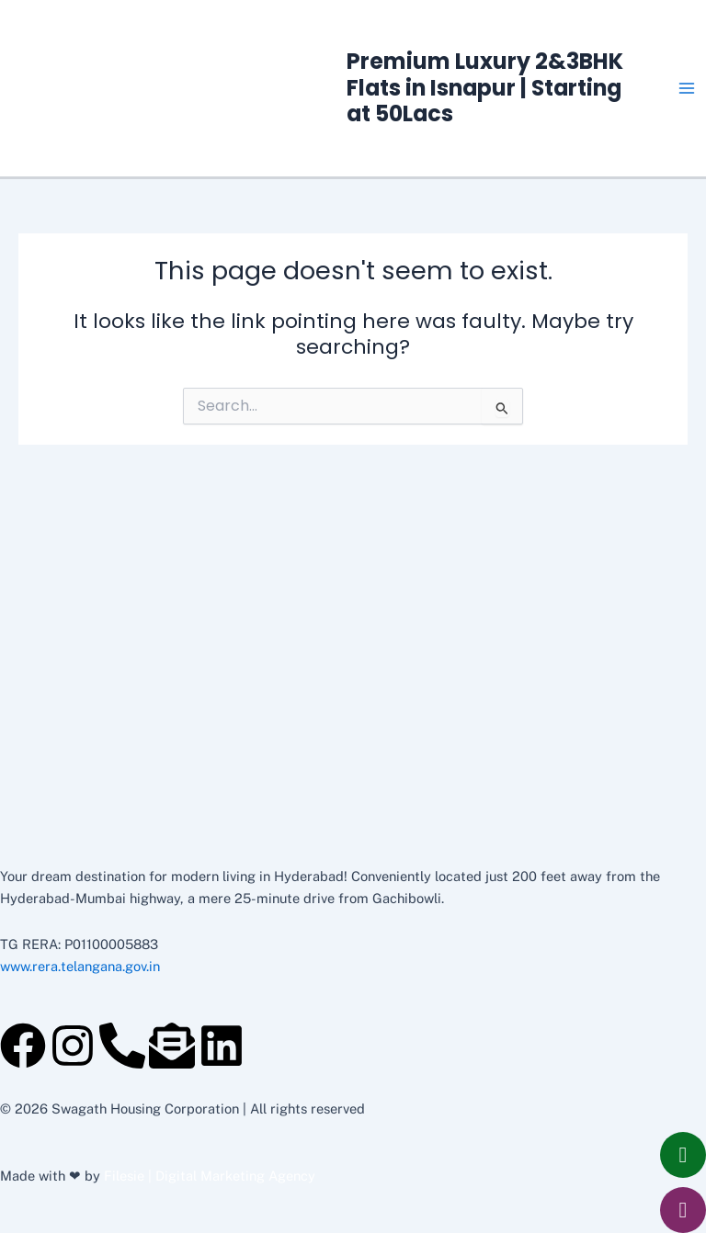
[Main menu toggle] (686, 88)
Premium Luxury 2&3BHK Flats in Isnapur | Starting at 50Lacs (485, 87)
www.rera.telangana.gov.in (80, 966)
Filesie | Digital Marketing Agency (209, 1175)
